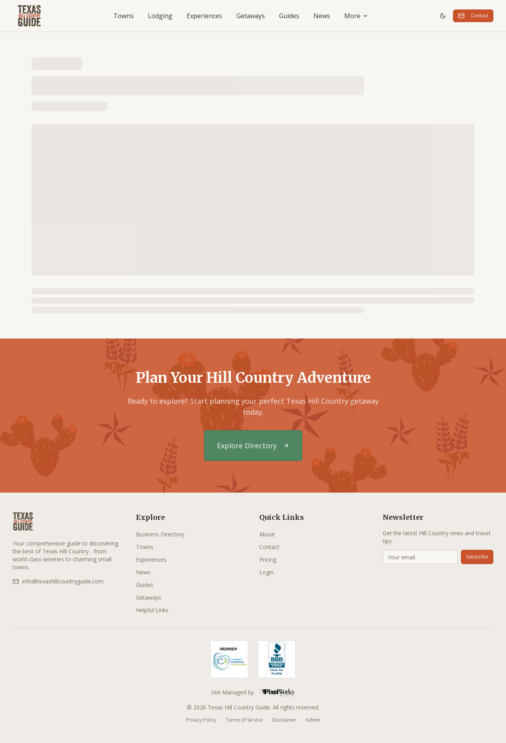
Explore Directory (253, 445)
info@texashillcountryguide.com (58, 581)
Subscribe (477, 556)
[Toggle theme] (443, 16)
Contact (473, 15)
